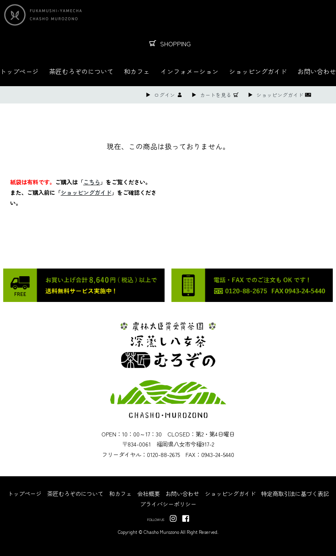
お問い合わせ (316, 71)
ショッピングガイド (258, 71)
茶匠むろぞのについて (81, 71)
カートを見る (215, 95)
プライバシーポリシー (168, 504)
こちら (91, 182)
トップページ (19, 71)
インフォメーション (190, 71)
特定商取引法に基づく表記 (295, 493)
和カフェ (137, 71)
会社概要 (148, 493)
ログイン (164, 95)
